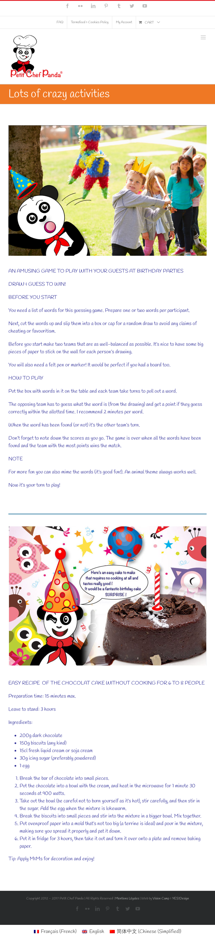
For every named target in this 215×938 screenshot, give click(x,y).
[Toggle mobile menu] (204, 37)
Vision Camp (161, 898)
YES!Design (180, 898)
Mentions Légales (127, 898)
